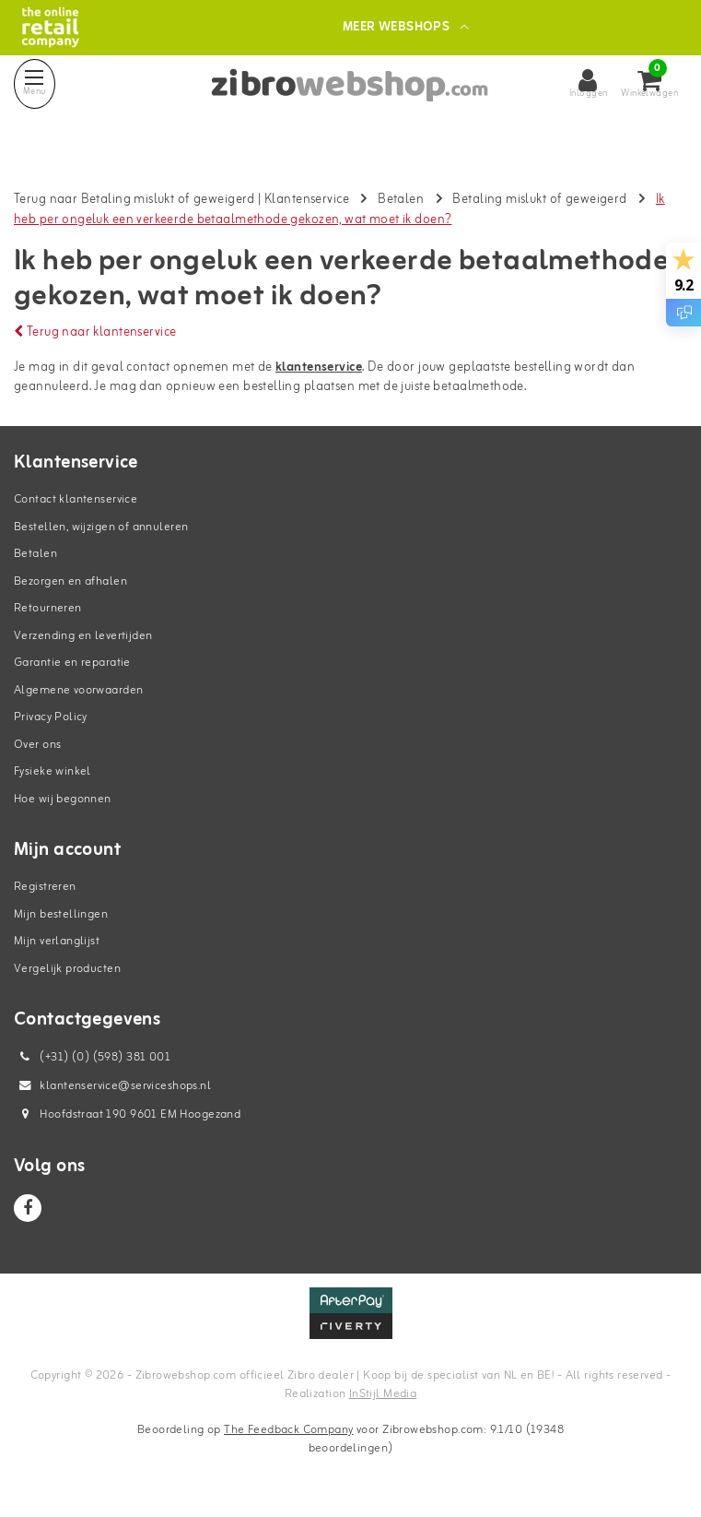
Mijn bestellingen (61, 914)
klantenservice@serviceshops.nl (112, 1086)
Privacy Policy (51, 717)
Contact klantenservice (75, 499)
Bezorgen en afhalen (70, 581)
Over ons (37, 744)
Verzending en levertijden (83, 636)
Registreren (45, 886)
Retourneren (48, 608)
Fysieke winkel (52, 771)
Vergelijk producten (67, 968)
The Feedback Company (288, 1430)
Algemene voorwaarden (78, 690)
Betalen (401, 199)
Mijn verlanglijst (56, 941)
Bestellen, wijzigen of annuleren (101, 527)
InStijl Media (382, 1394)
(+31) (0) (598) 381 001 (92, 1057)
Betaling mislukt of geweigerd (539, 199)
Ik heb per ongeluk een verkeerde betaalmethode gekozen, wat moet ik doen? (339, 210)
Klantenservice (306, 199)
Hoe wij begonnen (62, 799)
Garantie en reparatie (72, 662)
